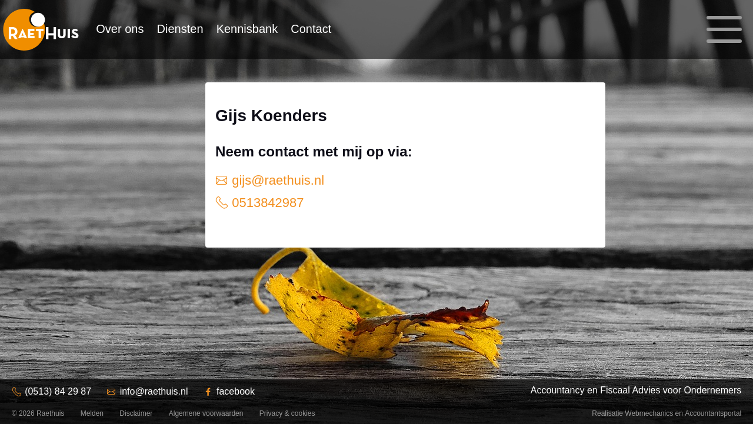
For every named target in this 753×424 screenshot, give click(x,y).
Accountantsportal (713, 413)
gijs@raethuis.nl (276, 180)
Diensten (180, 28)
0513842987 (266, 202)
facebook (235, 391)
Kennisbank (247, 28)
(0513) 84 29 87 (58, 391)
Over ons (120, 28)
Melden (92, 413)
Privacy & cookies (287, 413)
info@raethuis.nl (154, 391)
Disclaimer (135, 413)
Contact (311, 28)
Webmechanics (649, 413)
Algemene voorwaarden (206, 413)
